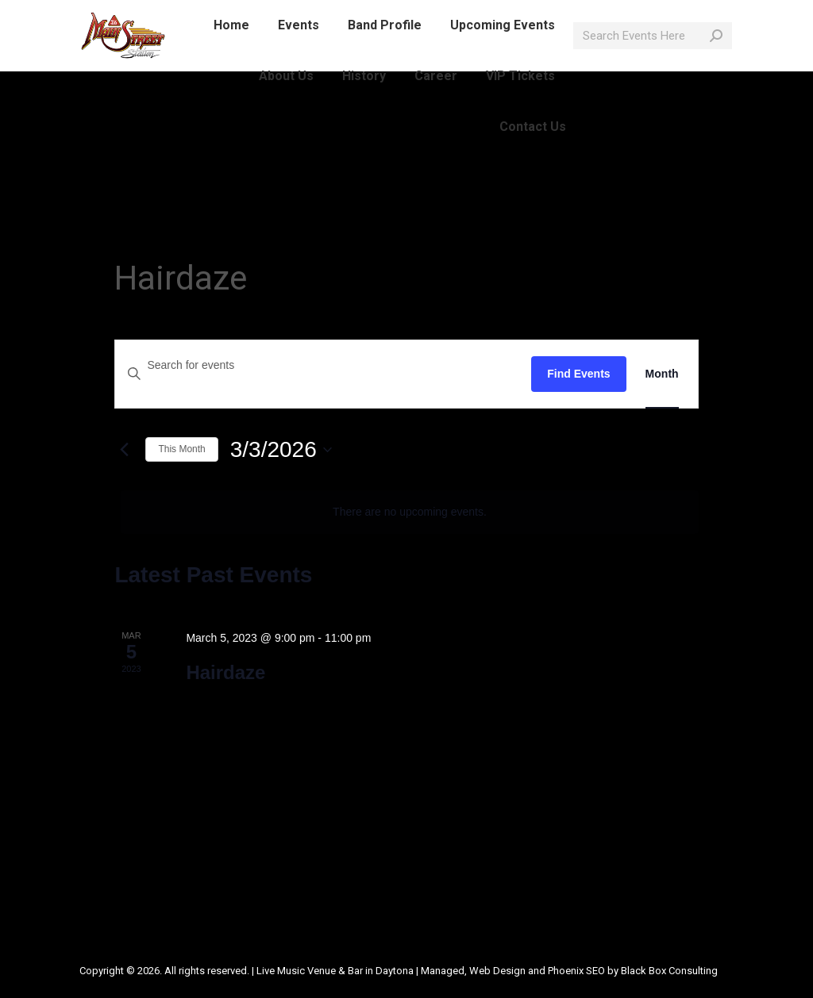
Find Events (578, 373)
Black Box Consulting (669, 971)
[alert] (409, 512)
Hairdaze (225, 672)
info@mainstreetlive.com (285, 14)
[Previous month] (123, 449)
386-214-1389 (161, 14)
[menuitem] (231, 54)
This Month (181, 449)
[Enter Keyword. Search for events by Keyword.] (323, 365)
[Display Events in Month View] (662, 374)
